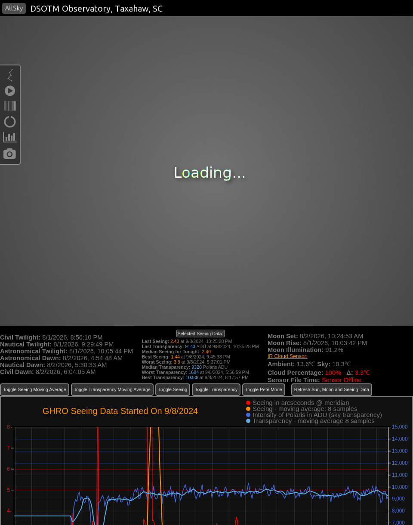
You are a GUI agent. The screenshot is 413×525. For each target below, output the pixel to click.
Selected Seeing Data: (200, 333)
